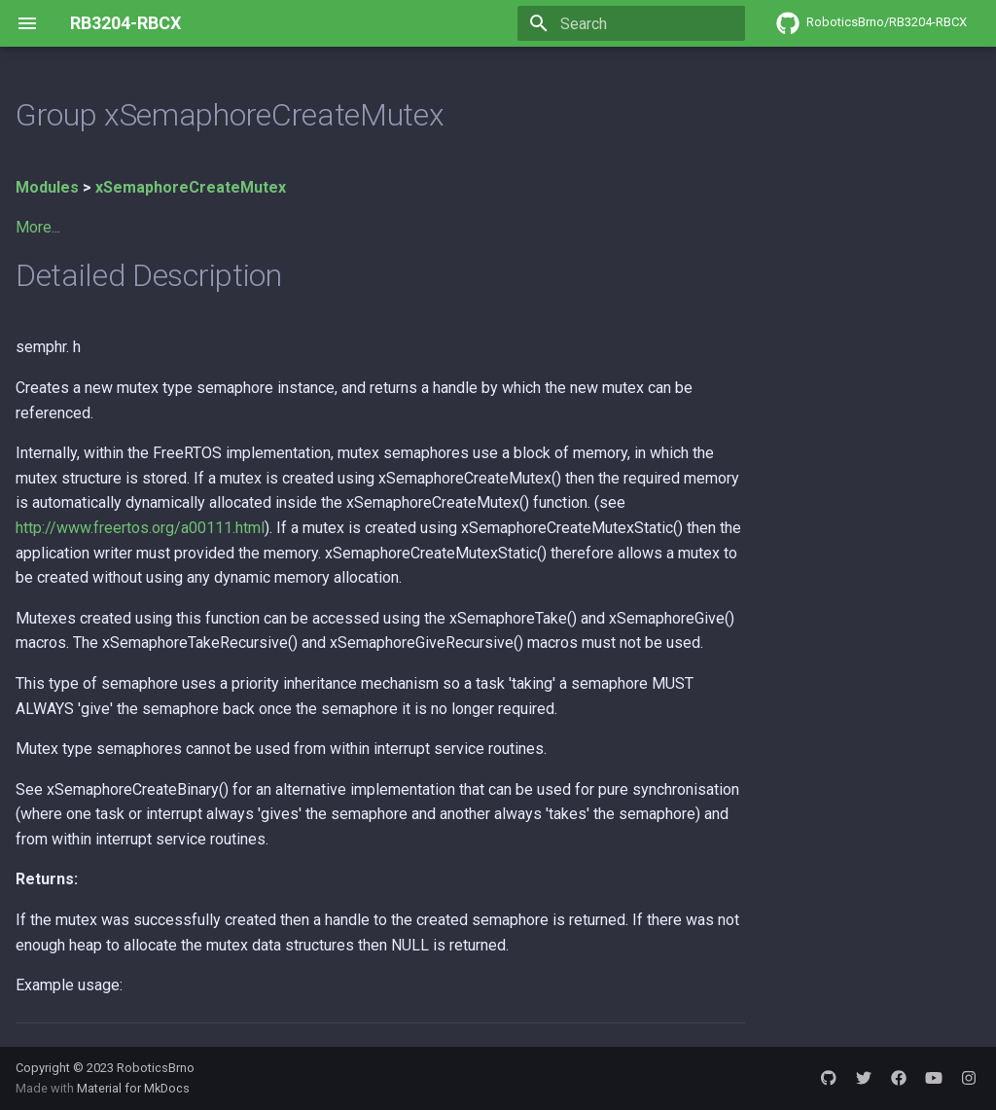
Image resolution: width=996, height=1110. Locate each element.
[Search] (631, 23)
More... (38, 227)
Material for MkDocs (133, 1088)
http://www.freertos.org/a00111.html (140, 528)
